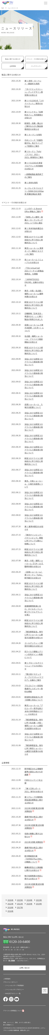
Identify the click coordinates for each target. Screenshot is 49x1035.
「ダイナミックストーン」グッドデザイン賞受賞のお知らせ (33, 92)
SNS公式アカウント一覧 (13, 993)
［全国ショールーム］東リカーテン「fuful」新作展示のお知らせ (33, 575)
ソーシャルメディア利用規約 (14, 985)
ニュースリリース (13, 8)
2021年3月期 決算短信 (33, 842)
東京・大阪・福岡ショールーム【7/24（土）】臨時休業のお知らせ (34, 563)
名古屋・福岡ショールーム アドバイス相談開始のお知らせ (33, 339)
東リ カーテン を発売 (33, 134)
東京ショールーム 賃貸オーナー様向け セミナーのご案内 (33, 251)
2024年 (29, 900)
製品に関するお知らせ (12, 59)
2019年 (39, 903)
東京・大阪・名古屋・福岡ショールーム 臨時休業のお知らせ (33, 293)
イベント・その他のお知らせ (36, 59)
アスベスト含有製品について (12, 1010)
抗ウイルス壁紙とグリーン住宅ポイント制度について (33, 654)
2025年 (20, 900)
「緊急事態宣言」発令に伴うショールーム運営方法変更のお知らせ (33, 634)
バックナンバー (36, 66)
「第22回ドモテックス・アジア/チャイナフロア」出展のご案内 (33, 677)
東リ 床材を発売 (31, 182)
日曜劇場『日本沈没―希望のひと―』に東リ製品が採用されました (33, 316)
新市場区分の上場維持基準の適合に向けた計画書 (33, 771)
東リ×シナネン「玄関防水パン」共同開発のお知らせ (33, 114)
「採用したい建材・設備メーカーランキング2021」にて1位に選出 (33, 220)
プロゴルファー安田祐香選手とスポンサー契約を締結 (33, 688)
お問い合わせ (24, 968)
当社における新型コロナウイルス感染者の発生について (33, 362)
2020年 (29, 903)
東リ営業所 (11, 960)
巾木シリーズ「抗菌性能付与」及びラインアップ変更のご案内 (33, 143)
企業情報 (13, 66)
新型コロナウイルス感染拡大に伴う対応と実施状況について (33, 239)
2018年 (10, 907)
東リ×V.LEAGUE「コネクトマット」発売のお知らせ (34, 103)
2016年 (10, 911)
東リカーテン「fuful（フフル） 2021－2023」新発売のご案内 (33, 154)
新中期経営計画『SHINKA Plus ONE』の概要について (33, 859)
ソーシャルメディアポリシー (14, 989)
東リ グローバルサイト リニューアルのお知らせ (33, 666)
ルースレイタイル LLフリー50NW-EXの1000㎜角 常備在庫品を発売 (34, 191)
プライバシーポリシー (10, 982)
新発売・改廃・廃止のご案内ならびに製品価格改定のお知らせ (33, 126)
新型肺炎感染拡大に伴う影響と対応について (33, 698)
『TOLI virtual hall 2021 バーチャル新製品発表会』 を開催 (34, 271)
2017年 (20, 907)
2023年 (39, 900)
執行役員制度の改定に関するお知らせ (33, 877)
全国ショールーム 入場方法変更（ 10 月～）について (34, 328)
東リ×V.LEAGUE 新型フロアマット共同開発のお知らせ (33, 165)
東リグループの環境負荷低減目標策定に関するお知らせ (33, 800)
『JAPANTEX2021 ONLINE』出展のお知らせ (34, 282)
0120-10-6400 (19, 942)
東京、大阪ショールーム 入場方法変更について (33, 484)
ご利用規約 (6, 979)
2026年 (10, 900)
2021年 (20, 903)
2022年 (10, 903)
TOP (2, 8)
